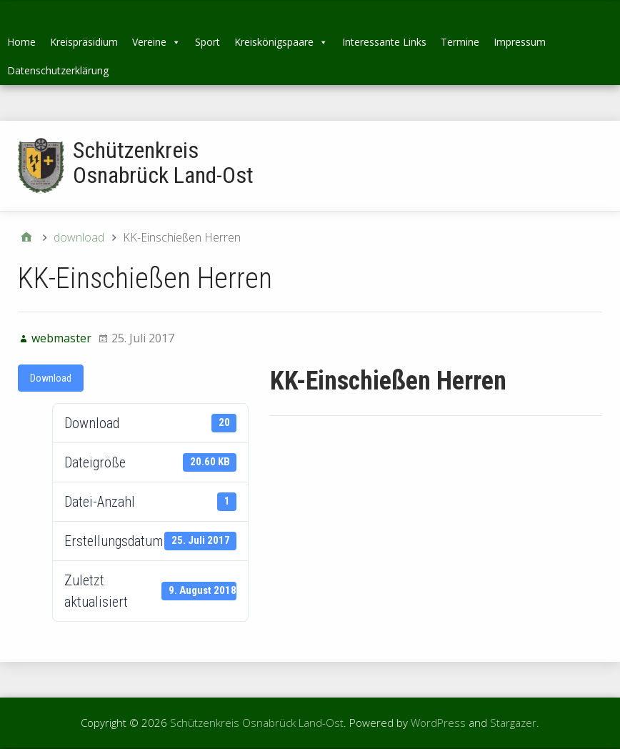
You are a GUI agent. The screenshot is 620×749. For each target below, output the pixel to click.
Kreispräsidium (84, 42)
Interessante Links (384, 42)
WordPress (438, 722)
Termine (460, 42)
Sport (207, 42)
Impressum (520, 42)
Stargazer (513, 722)
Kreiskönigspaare (281, 42)
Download (50, 378)
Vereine (156, 42)
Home (21, 42)
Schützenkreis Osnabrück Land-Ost (163, 163)
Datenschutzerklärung (58, 70)
